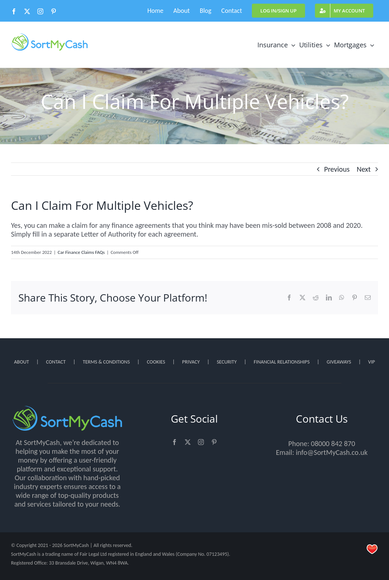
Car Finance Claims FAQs (81, 252)
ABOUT (21, 362)
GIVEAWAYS (339, 362)
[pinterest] (214, 442)
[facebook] (174, 442)
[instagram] (201, 442)
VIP (371, 362)
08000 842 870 (333, 443)
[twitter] (188, 442)
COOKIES (156, 362)
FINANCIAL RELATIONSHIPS (282, 362)
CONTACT (56, 362)
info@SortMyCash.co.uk (332, 452)
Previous (336, 169)
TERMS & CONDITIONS (106, 362)
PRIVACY (191, 362)
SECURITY (226, 362)
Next (364, 169)
